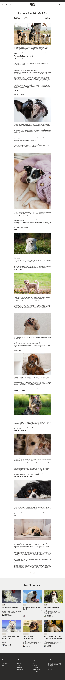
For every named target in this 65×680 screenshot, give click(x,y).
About (7, 4)
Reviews (11, 4)
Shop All (3, 665)
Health (24, 604)
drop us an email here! (45, 567)
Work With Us (35, 671)
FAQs (33, 663)
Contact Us (34, 665)
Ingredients (19, 667)
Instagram (37, 567)
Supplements (4, 663)
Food (4, 604)
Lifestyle (45, 604)
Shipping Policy (35, 667)
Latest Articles (20, 669)
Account (58, 4)
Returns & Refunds (36, 669)
